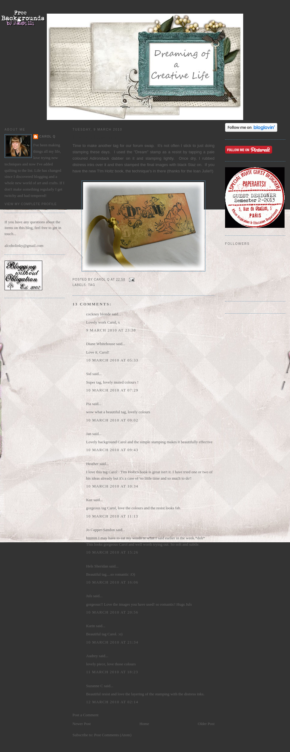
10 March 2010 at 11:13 (112, 516)
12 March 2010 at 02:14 (112, 702)
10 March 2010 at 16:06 (112, 582)
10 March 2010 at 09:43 (112, 450)
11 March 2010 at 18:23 (112, 672)
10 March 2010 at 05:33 (112, 360)
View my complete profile (31, 204)
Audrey (92, 656)
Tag (91, 285)
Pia (88, 403)
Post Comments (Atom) (113, 735)
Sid (88, 373)
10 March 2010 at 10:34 (112, 486)
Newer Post (81, 723)
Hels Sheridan (97, 566)
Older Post (206, 723)
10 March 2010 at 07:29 (112, 390)
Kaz (89, 499)
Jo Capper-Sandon (100, 529)
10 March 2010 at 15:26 (112, 552)
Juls (89, 596)
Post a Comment (85, 715)
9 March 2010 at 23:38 (111, 330)
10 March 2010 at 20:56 (112, 612)
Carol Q (47, 136)
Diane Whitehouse (100, 343)
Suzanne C (94, 686)
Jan (88, 433)
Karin (90, 626)
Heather (92, 463)
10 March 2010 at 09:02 (112, 420)
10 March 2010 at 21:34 (112, 642)
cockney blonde (98, 314)
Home (144, 723)
